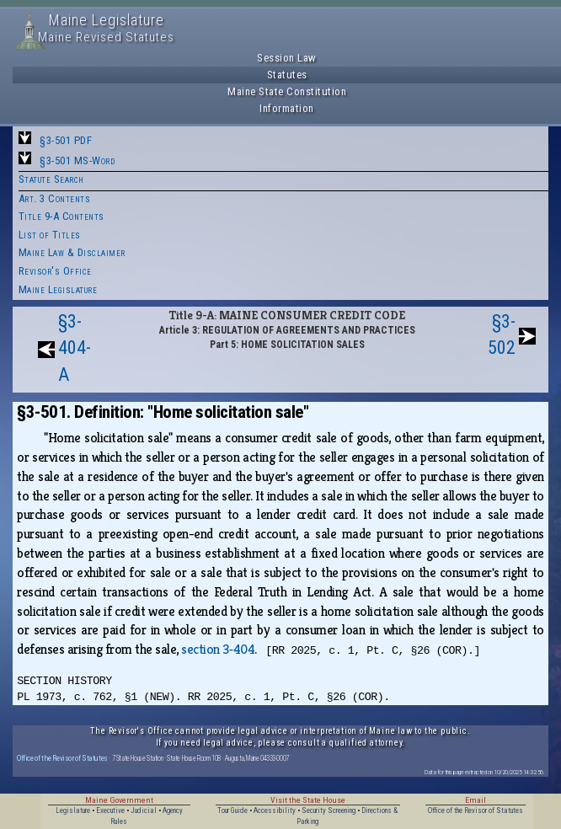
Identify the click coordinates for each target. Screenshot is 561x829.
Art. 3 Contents (55, 198)
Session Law (287, 57)
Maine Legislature (58, 289)
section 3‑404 (217, 649)
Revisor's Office (55, 271)
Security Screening (328, 810)
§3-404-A (74, 348)
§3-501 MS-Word (77, 160)
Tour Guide (232, 810)
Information (286, 108)
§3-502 (502, 334)
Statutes (287, 74)
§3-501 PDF (66, 140)
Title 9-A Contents (61, 216)
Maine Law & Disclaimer (72, 252)
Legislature (73, 810)
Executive (110, 810)
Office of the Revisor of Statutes (62, 757)
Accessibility (275, 810)
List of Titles (50, 234)
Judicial (144, 810)
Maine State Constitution (286, 91)
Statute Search (51, 179)
